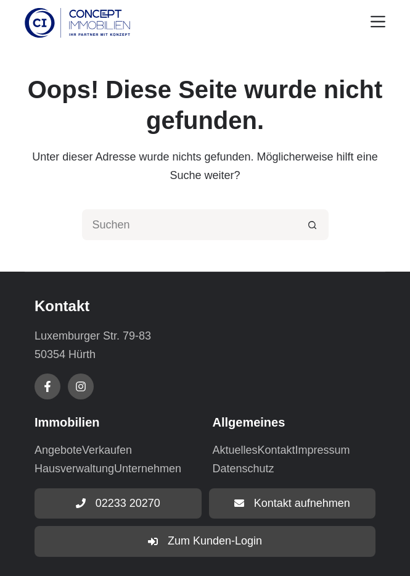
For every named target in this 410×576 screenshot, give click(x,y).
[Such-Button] (313, 224)
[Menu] (378, 21)
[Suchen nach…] (190, 224)
